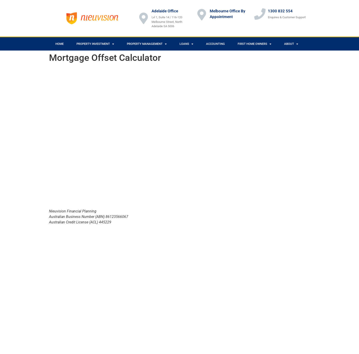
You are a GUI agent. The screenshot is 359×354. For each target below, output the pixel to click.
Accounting (215, 44)
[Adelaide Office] (143, 18)
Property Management (147, 44)
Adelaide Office (165, 11)
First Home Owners (254, 44)
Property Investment (95, 44)
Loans (186, 44)
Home (59, 44)
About (291, 44)
